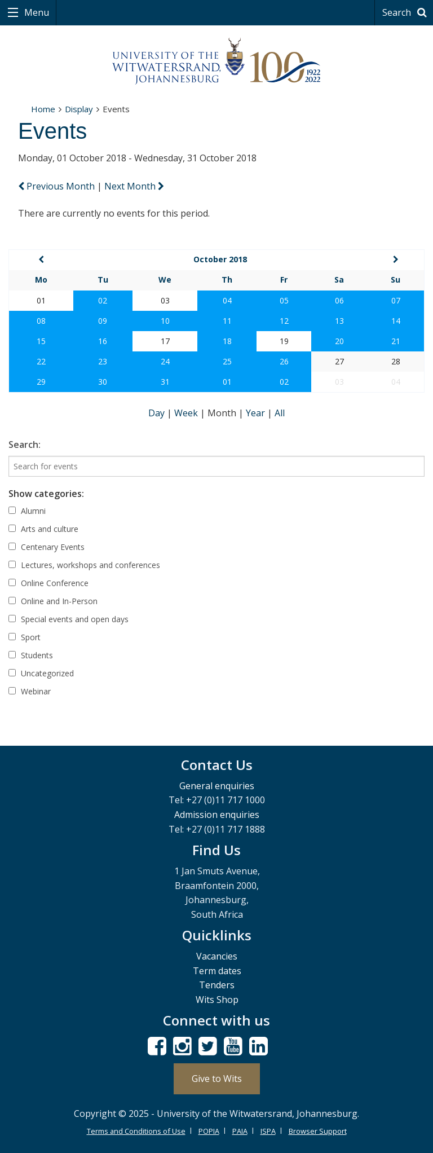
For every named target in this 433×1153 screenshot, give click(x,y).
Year (256, 413)
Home (43, 109)
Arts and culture (43, 528)
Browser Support (318, 1131)
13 (339, 320)
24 (165, 361)
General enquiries (216, 786)
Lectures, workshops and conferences (84, 565)
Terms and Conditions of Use (136, 1131)
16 (102, 341)
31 (165, 381)
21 (395, 341)
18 (227, 341)
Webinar (29, 691)
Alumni (27, 510)
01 (227, 381)
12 (284, 320)
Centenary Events (46, 547)
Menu (35, 12)
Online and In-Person (53, 601)
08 (41, 320)
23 (102, 361)
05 (284, 300)
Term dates (217, 971)
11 (227, 320)
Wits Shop (217, 999)
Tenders (217, 985)
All (280, 413)
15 (41, 341)
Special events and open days (68, 619)
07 (395, 300)
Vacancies (216, 956)
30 (102, 381)
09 (102, 320)
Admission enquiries (216, 814)
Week (187, 413)
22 (41, 361)
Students (30, 655)
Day (157, 413)
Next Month (134, 186)
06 (339, 300)
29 (41, 381)
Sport (24, 637)
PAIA (240, 1131)
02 (102, 300)
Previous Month (57, 186)
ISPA (268, 1131)
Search (406, 12)
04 (227, 300)
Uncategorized (41, 673)
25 (227, 361)
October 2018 (220, 259)
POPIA (208, 1131)
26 (284, 361)
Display (79, 109)
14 (395, 320)
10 (165, 320)
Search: (24, 444)
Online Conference (48, 583)
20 (339, 341)
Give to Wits (217, 1078)
